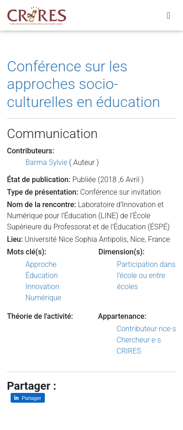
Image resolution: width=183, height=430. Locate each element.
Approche (40, 264)
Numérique (43, 297)
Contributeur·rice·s (146, 328)
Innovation (42, 286)
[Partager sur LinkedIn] (28, 398)
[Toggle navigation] (168, 15)
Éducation (41, 275)
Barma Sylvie (46, 162)
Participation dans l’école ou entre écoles (146, 275)
